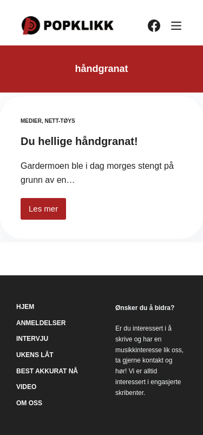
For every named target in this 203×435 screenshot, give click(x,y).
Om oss (29, 403)
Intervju (32, 338)
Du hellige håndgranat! (79, 141)
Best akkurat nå (47, 371)
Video (26, 387)
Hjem (25, 307)
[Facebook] (154, 25)
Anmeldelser (41, 323)
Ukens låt (35, 355)
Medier (31, 121)
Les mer (47, 212)
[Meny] (176, 26)
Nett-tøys (59, 121)
